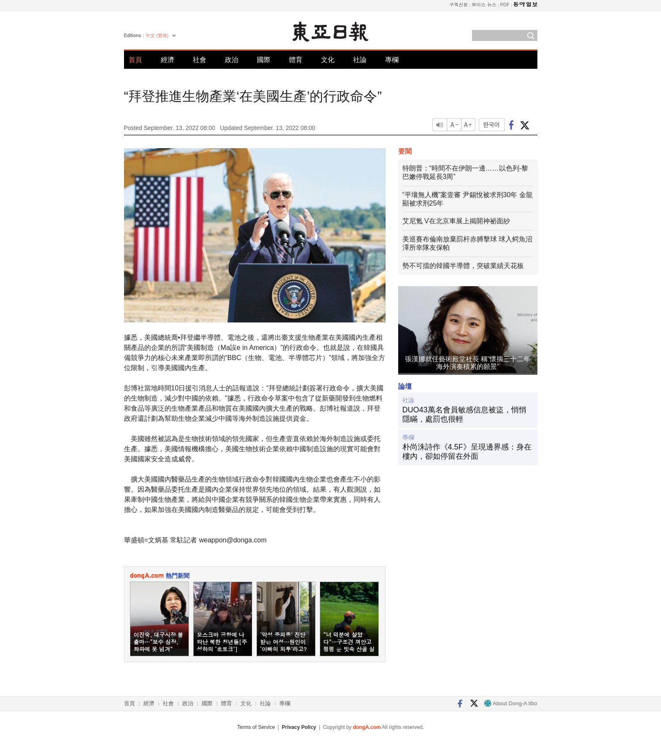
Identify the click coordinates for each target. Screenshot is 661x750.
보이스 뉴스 (484, 4)
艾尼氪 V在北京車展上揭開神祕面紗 (456, 221)
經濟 (167, 59)
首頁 (135, 59)
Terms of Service (256, 727)
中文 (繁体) (157, 35)
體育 (295, 59)
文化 (328, 59)
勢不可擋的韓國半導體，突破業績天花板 (463, 265)
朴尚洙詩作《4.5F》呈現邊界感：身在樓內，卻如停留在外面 (466, 451)
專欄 (392, 59)
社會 (199, 59)
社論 (360, 59)
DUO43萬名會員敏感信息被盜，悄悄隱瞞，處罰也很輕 (464, 414)
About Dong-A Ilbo (510, 703)
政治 (231, 59)
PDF (505, 4)
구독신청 (458, 4)
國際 (263, 59)
